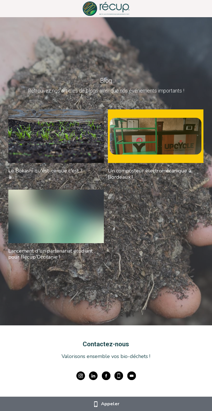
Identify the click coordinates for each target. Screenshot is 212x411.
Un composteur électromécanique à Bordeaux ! (149, 173)
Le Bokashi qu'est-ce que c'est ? (45, 170)
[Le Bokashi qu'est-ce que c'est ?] (56, 136)
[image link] (106, 8)
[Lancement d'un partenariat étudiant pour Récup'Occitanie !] (56, 216)
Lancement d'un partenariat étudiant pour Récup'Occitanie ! (50, 253)
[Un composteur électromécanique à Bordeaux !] (155, 136)
